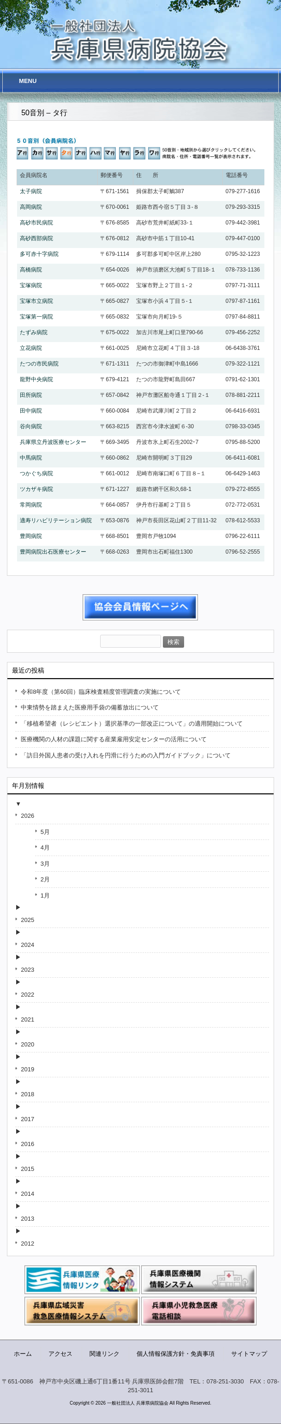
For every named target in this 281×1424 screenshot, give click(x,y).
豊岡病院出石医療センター (53, 552)
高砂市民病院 (36, 222)
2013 (27, 1218)
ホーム (23, 1353)
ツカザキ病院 (36, 489)
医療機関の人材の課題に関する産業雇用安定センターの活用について (114, 739)
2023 (27, 969)
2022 (27, 994)
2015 (27, 1168)
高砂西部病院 (36, 238)
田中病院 (31, 411)
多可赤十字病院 (39, 254)
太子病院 (31, 191)
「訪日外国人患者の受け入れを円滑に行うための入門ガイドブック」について (126, 755)
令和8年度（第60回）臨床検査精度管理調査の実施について (101, 691)
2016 (27, 1143)
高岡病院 (31, 207)
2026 (27, 815)
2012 (27, 1243)
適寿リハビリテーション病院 (56, 520)
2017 (27, 1119)
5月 (45, 831)
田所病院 (31, 395)
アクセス (60, 1353)
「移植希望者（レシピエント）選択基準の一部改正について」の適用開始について (132, 723)
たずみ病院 (34, 332)
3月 (45, 863)
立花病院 (31, 348)
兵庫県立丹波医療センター (53, 442)
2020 (27, 1044)
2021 (27, 1019)
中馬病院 (31, 458)
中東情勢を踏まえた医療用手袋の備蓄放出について (90, 707)
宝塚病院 (31, 285)
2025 (27, 919)
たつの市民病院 (39, 363)
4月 (45, 847)
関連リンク (105, 1353)
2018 (27, 1094)
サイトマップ (249, 1353)
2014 (27, 1193)
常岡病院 (31, 505)
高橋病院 (31, 269)
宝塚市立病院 (36, 301)
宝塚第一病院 (36, 316)
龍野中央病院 (36, 379)
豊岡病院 (31, 536)
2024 (27, 944)
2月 (45, 879)
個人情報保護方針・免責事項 (176, 1353)
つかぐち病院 (36, 473)
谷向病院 (31, 426)
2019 (27, 1069)
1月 (45, 895)
